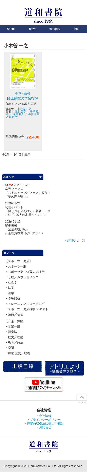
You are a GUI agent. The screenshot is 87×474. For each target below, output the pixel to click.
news (32, 28)
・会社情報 (43, 415)
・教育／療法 (14, 342)
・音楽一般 (12, 326)
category (54, 28)
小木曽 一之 (24, 108)
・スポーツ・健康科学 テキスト (26, 309)
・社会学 (11, 282)
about (11, 28)
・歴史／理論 (14, 337)
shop (76, 28)
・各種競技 (12, 298)
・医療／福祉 (14, 314)
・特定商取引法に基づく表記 (43, 423)
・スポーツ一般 (15, 266)
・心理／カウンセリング (21, 277)
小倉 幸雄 (33, 114)
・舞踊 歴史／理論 (17, 353)
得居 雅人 (18, 114)
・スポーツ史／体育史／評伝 (25, 271)
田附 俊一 (15, 116)
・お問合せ (43, 427)
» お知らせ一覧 (74, 240)
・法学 (9, 287)
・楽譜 (9, 347)
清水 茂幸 (20, 111)
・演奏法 (11, 331)
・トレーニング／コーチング (25, 303)
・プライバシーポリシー (43, 419)
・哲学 (9, 293)
